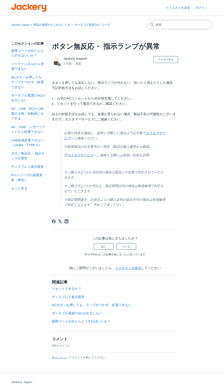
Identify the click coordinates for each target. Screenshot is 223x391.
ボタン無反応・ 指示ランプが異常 (28, 156)
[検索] (179, 24)
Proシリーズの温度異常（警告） (26, 177)
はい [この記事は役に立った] (103, 246)
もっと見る (19, 188)
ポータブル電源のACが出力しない (28, 97)
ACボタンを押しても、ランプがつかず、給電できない (28, 82)
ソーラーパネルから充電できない (27, 66)
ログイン (201, 7)
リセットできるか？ (66, 288)
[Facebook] (54, 221)
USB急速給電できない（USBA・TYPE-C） (27, 142)
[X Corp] (60, 221)
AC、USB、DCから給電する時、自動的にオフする (27, 113)
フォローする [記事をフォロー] (166, 59)
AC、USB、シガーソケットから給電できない (28, 129)
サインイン (59, 357)
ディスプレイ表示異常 (27, 167)
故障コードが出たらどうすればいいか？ (27, 53)
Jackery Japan (20, 24)
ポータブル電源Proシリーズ (92, 24)
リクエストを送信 (178, 7)
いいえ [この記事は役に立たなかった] (126, 246)
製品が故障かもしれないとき (52, 24)
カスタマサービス (80, 155)
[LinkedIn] (66, 221)
